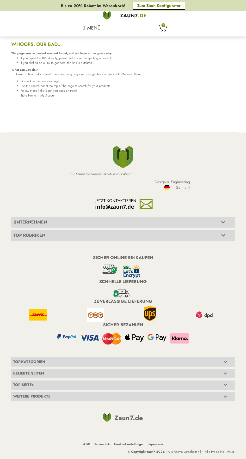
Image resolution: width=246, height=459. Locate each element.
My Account (48, 95)
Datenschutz (102, 444)
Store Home (28, 95)
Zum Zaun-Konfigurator (159, 5)
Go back (25, 81)
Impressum (155, 444)
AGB (86, 444)
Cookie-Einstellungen (129, 444)
